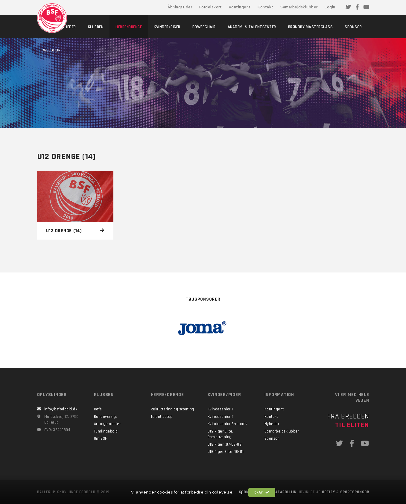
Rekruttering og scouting (172, 409)
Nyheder (271, 423)
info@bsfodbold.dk (60, 409)
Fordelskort (210, 7)
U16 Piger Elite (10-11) (226, 451)
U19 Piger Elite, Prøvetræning (220, 434)
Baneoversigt (105, 416)
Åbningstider (180, 7)
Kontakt (265, 7)
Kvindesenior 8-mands (227, 423)
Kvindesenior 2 (221, 416)
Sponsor (271, 438)
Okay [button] (261, 492)
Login (330, 7)
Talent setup (162, 416)
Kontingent (240, 7)
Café (98, 409)
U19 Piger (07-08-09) (225, 444)
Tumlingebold (106, 431)
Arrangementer (107, 423)
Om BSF (100, 438)
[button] (241, 493)
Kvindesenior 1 (220, 409)
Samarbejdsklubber (299, 7)
